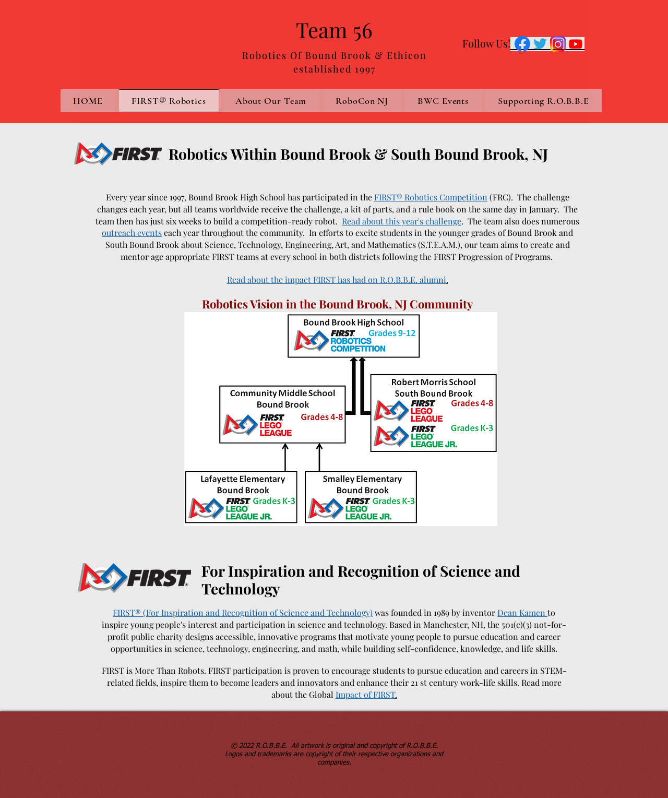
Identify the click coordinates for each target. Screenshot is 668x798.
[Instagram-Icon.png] (558, 44)
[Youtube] (575, 44)
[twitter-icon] (540, 44)
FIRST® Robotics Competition (430, 197)
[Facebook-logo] (522, 44)
